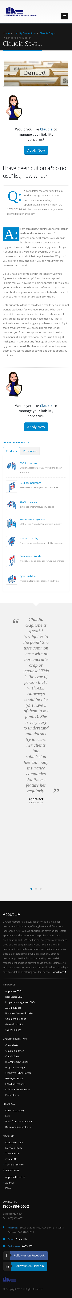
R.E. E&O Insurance (30, 483)
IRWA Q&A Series (14, 1078)
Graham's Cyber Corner (18, 1072)
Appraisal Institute (15, 1177)
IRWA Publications (15, 1083)
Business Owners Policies (19, 1013)
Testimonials (12, 1153)
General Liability (29, 538)
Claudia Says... (48, 33)
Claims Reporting (14, 1110)
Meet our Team (13, 1147)
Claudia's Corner (14, 1050)
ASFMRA (9, 1182)
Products (11, 451)
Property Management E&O (20, 1002)
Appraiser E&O (13, 991)
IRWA (8, 1188)
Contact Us (11, 1158)
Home (6, 33)
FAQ (7, 1115)
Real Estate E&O (13, 996)
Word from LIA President (18, 1121)
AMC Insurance (28, 502)
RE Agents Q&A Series (17, 1061)
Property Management (33, 519)
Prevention (30, 451)
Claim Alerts (11, 1045)
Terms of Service (14, 1164)
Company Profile (14, 1142)
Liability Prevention (25, 33)
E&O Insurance (28, 463)
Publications (12, 1094)
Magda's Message (15, 1067)
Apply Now (36, 150)
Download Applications (18, 1126)
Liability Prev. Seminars (17, 1089)
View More (59, 972)
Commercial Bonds (30, 556)
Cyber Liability (28, 576)
